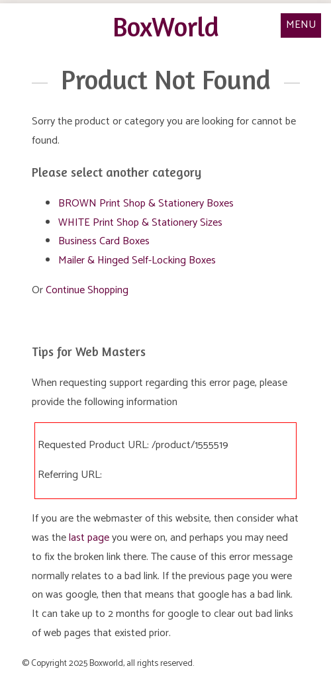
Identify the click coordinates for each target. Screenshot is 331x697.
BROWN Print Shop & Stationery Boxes (146, 203)
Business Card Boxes (104, 241)
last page (89, 538)
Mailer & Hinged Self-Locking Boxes (137, 260)
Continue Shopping (87, 290)
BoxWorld (166, 26)
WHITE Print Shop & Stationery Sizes (140, 223)
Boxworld (106, 663)
